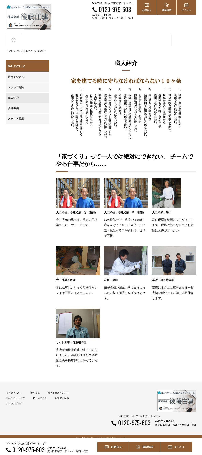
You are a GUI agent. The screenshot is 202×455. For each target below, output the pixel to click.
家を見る (35, 388)
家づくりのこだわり (58, 388)
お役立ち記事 (158, 37)
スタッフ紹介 (16, 83)
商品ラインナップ (15, 394)
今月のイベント (14, 388)
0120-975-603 (115, 9)
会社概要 (13, 104)
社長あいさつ (16, 72)
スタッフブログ (14, 399)
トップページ (12, 47)
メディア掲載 (16, 114)
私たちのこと (28, 47)
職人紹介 (13, 93)
